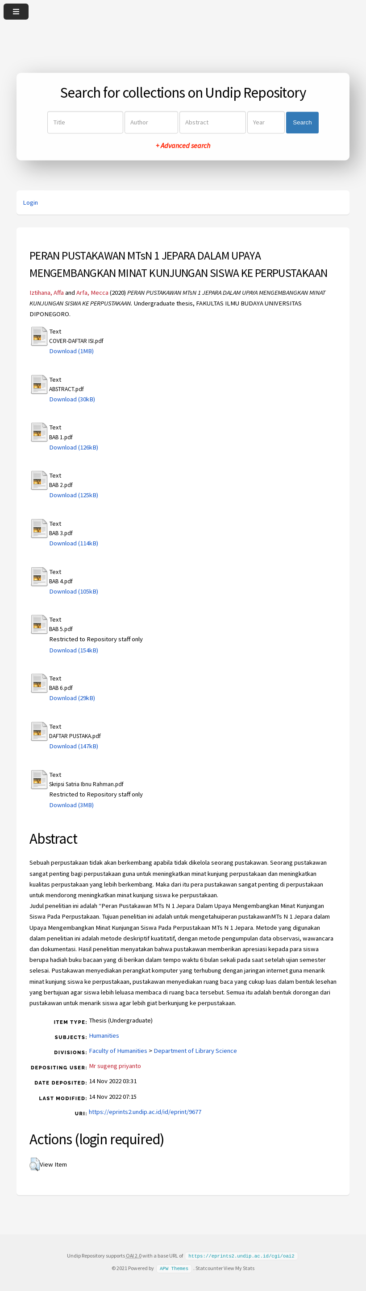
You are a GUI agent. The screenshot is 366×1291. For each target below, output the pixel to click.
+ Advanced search (183, 145)
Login (30, 202)
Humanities (104, 1035)
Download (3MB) (71, 805)
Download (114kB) (73, 543)
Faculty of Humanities (118, 1051)
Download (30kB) (72, 399)
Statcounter (209, 1267)
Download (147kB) (73, 746)
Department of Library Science (195, 1051)
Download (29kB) (72, 698)
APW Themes (174, 1268)
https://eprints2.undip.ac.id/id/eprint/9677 (145, 1112)
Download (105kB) (73, 591)
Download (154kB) (73, 650)
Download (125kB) (73, 495)
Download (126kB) (73, 447)
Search (302, 122)
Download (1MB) (71, 351)
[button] (34, 1164)
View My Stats (239, 1267)
